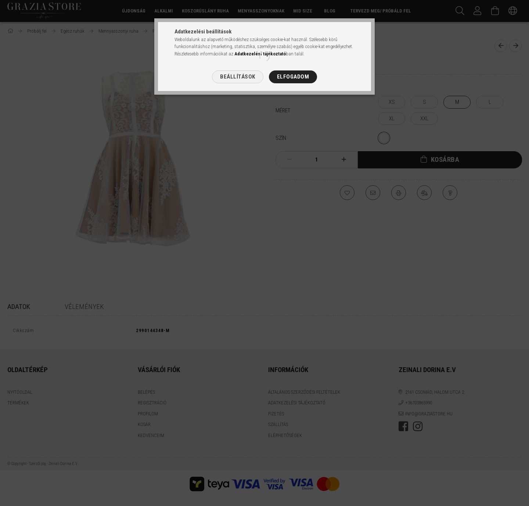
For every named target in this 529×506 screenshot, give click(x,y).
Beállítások (237, 76)
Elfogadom (293, 76)
